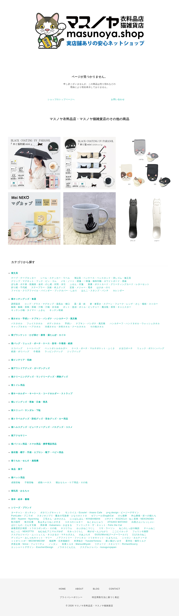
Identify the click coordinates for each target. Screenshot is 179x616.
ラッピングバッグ (54, 351)
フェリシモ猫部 (140, 531)
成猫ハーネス (45, 482)
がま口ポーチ (126, 348)
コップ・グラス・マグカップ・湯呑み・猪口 (47, 304)
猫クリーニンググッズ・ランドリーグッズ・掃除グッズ (39, 376)
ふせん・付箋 (77, 284)
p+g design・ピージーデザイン (122, 512)
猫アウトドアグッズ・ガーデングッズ (30, 368)
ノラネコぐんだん (67, 547)
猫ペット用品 (18, 477)
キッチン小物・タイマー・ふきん (28, 310)
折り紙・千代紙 (19, 287)
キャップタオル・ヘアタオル (26, 326)
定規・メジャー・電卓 (81, 287)
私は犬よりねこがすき (49, 522)
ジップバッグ (74, 351)
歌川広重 (29, 522)
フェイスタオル (35, 323)
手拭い (68, 323)
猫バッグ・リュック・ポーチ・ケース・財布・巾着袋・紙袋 (42, 343)
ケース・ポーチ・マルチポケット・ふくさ (93, 348)
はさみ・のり (103, 287)
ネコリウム (66, 528)
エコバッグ (17, 348)
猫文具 (14, 273)
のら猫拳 (122, 515)
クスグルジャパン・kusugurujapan (98, 547)
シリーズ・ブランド (21, 507)
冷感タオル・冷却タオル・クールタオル (65, 326)
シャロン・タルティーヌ (134, 538)
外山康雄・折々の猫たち (143, 515)
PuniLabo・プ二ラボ (22, 515)
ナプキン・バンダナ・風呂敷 (90, 323)
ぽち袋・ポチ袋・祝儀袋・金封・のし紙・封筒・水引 (38, 284)
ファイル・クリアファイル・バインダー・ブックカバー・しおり (44, 290)
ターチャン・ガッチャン (23, 512)
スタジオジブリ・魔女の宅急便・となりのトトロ (62, 515)
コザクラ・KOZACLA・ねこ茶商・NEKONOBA (129, 519)
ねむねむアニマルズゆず (50, 531)
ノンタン (53, 544)
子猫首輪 (29, 482)
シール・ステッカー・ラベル (55, 278)
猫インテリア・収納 (21, 360)
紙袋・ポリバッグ (20, 351)
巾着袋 (37, 351)
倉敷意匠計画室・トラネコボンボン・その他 (34, 528)
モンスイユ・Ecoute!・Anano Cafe (83, 512)
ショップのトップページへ (61, 99)
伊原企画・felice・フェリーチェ (27, 544)
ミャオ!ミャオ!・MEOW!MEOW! (28, 541)
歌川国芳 (15, 522)
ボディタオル (54, 323)
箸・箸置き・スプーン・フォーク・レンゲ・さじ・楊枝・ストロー (124, 304)
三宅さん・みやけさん (54, 519)
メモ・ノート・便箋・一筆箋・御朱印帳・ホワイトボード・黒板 (94, 281)
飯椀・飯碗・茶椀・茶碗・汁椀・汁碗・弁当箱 (35, 307)
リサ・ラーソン (107, 528)
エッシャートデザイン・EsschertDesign (32, 547)
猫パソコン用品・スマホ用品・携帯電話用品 (34, 444)
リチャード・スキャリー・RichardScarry (116, 544)
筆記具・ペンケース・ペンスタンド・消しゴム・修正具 (102, 278)
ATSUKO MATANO (117, 522)
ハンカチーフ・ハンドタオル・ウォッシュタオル (135, 323)
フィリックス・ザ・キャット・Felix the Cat (99, 525)
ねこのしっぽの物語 (129, 528)
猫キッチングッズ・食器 (23, 299)
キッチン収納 (56, 310)
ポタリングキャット (50, 512)
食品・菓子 (17, 469)
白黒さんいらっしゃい (143, 522)
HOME (62, 589)
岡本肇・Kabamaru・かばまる (56, 525)
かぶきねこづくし (86, 528)
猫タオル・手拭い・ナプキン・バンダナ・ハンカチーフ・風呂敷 (44, 318)
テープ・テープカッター (23, 278)
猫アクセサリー (19, 435)
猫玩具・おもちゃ (20, 491)
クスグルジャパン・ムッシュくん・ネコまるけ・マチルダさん (43, 534)
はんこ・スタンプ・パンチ (95, 290)
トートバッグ (33, 348)
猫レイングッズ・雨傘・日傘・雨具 (29, 402)
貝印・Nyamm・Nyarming (25, 519)
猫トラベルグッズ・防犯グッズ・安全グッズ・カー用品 (39, 418)
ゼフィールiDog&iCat (102, 515)
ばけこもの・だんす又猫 (23, 525)
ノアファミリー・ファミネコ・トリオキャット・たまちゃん (87, 538)
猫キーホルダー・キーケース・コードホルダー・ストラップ (42, 393)
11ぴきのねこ (139, 534)
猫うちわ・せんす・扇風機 (24, 461)
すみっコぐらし (75, 531)
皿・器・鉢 (80, 304)
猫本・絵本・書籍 (20, 499)
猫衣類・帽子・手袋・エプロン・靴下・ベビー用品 (37, 452)
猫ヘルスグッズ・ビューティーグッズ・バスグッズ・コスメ (42, 427)
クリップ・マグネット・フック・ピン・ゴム (34, 281)
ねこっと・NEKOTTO (22, 531)
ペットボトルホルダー (56, 348)
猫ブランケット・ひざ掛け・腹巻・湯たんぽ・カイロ (38, 335)
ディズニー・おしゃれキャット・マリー (31, 538)
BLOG (96, 589)
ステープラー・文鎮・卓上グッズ (48, 287)
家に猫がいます (113, 541)
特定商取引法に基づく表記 (105, 597)
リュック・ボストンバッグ (150, 348)
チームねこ (149, 528)
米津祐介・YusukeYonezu (87, 541)
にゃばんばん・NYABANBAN (85, 519)
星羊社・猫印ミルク (136, 541)
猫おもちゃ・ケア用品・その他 (72, 482)
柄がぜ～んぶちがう (98, 531)
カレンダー (118, 290)
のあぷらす (84, 534)
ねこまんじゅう (95, 522)
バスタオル (17, 323)
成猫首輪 (15, 482)
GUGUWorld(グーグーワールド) (111, 534)
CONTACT (114, 589)
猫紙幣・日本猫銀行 (59, 541)
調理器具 (15, 304)
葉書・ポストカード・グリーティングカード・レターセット (118, 284)
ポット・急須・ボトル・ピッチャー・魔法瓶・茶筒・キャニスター (97, 307)
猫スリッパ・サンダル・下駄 (26, 410)
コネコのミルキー (74, 522)
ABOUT (79, 589)
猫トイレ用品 (18, 385)
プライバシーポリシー (71, 597)
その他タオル (97, 326)
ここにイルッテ (120, 531)
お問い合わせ (118, 99)
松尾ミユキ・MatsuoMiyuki (76, 544)
